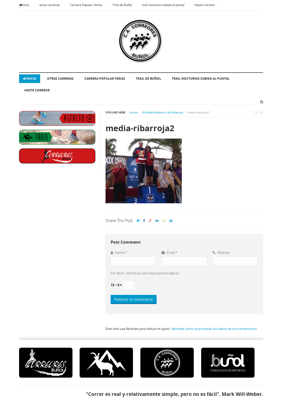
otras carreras (49, 5)
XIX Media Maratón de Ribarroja (162, 112)
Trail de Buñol (122, 5)
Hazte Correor (205, 5)
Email (169, 252)
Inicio (24, 5)
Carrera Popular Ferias (86, 5)
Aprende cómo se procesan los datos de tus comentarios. (214, 328)
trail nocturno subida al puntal (163, 5)
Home (133, 112)
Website (221, 252)
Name (119, 252)
